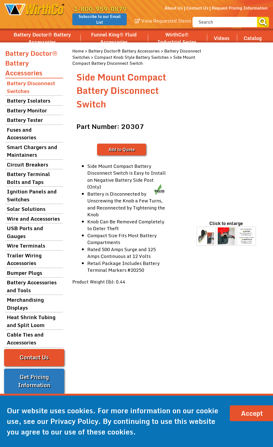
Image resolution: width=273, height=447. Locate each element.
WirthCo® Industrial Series (177, 38)
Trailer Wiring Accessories (24, 259)
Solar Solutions (26, 209)
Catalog (253, 38)
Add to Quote (121, 149)
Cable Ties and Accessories (25, 338)
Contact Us (197, 8)
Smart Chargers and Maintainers (32, 151)
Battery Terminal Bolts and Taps (28, 178)
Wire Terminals (26, 245)
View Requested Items (163, 20)
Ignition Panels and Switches (32, 195)
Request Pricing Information (240, 8)
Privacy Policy (74, 421)
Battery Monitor (27, 110)
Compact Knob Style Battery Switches (131, 57)
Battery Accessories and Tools (32, 286)
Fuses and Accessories (21, 133)
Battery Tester (25, 120)
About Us (174, 8)
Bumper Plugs (24, 273)
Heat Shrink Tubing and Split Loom (31, 321)
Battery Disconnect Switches (31, 87)
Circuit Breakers (27, 164)
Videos (221, 38)
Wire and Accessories (33, 218)
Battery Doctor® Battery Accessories (42, 38)
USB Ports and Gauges (25, 232)
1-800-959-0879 (100, 9)
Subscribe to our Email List (100, 19)
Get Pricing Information (34, 381)
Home (78, 51)
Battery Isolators (28, 100)
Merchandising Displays (25, 303)
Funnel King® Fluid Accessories (114, 38)
